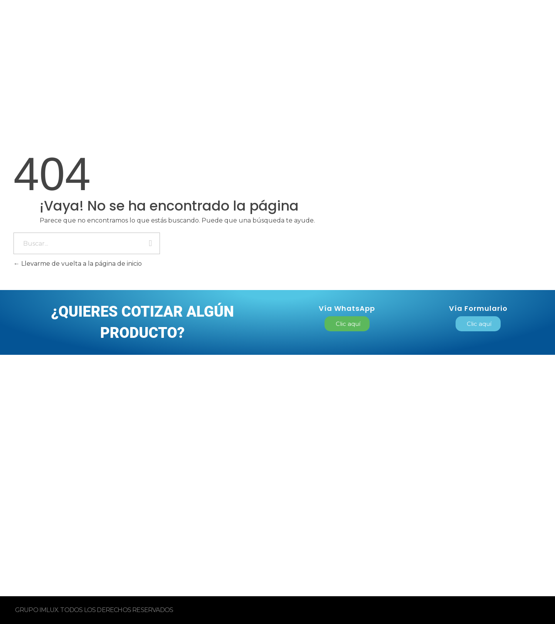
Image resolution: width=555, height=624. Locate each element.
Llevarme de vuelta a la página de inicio (77, 263)
